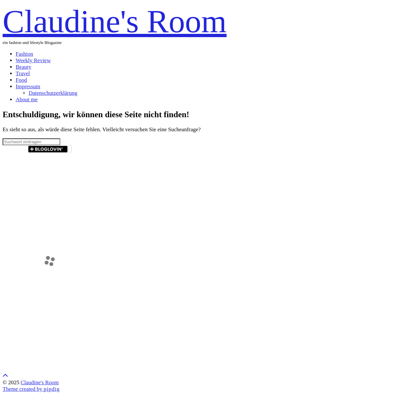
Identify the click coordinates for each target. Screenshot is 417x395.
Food (21, 80)
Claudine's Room (114, 21)
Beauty (23, 67)
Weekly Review (33, 60)
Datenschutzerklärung (53, 93)
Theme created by (31, 389)
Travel (23, 73)
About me (27, 99)
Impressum (28, 86)
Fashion (24, 54)
